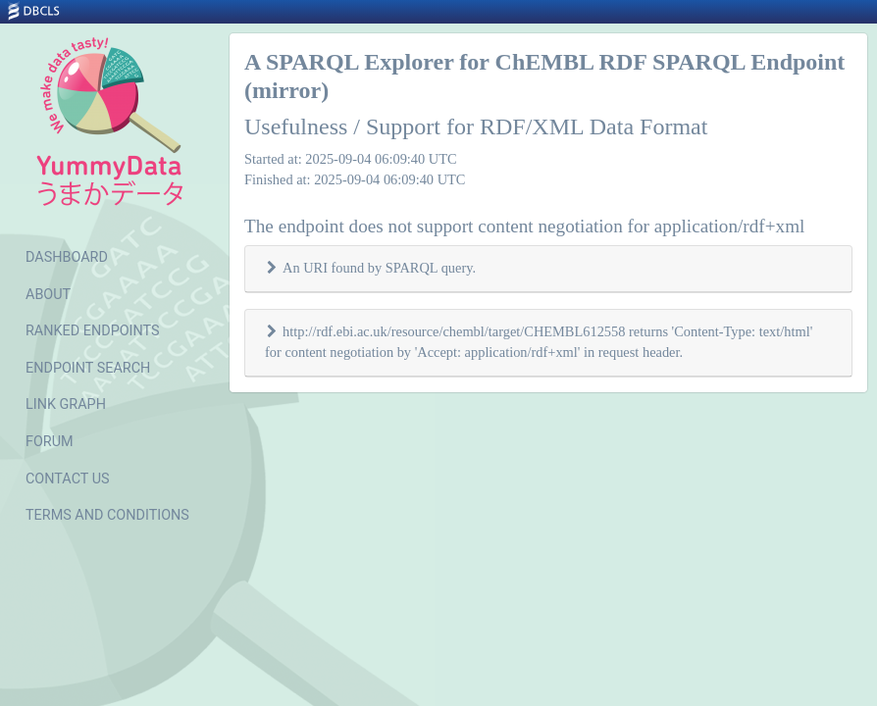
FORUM (50, 441)
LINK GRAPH (66, 404)
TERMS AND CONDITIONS (107, 515)
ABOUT (48, 294)
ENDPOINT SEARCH (88, 368)
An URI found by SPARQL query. (379, 268)
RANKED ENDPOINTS (93, 331)
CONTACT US (68, 479)
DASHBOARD (67, 257)
